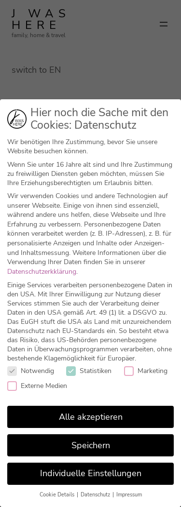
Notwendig (30, 370)
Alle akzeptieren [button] (91, 417)
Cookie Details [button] (58, 494)
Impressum (129, 494)
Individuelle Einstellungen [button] (90, 473)
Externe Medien (37, 385)
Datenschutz (96, 494)
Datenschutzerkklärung (41, 271)
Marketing (145, 370)
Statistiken (88, 370)
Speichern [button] (90, 445)
